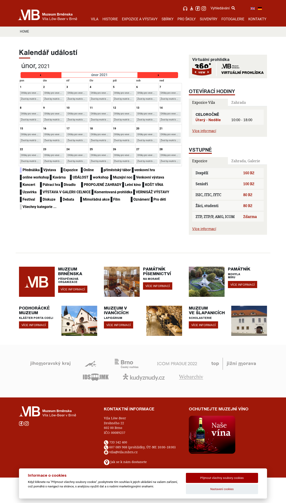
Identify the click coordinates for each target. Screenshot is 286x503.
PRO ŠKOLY (186, 19)
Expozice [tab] (199, 160)
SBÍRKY (167, 19)
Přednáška (31, 170)
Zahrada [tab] (238, 102)
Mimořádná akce (96, 199)
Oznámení (141, 199)
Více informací (204, 130)
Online (89, 170)
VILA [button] (95, 19)
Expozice (70, 170)
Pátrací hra (51, 185)
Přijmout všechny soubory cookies (222, 478)
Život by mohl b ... (29, 99)
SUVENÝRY (208, 19)
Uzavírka (30, 192)
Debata (68, 199)
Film (116, 199)
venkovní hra (145, 170)
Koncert (29, 185)
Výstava (49, 170)
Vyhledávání (222, 8)
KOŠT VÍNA (154, 185)
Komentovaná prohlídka (113, 192)
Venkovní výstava (150, 177)
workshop (100, 177)
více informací (73, 289)
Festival (29, 199)
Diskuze (49, 199)
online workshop (36, 177)
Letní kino (133, 185)
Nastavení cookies (221, 489)
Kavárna (59, 177)
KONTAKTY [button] (257, 19)
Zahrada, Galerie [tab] (245, 160)
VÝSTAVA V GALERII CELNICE (67, 192)
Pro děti (160, 199)
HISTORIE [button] (110, 19)
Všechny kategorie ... (40, 207)
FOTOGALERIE (232, 19)
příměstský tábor (117, 170)
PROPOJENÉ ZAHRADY (102, 185)
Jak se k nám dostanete (128, 462)
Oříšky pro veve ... (29, 93)
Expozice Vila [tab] (203, 102)
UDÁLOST (80, 177)
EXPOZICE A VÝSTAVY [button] (140, 19)
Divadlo (70, 185)
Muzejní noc (122, 177)
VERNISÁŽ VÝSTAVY (152, 192)
